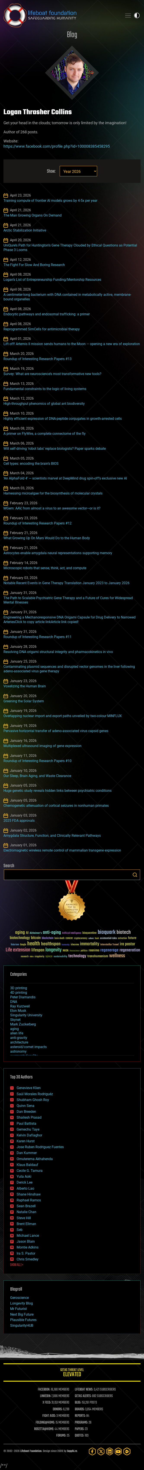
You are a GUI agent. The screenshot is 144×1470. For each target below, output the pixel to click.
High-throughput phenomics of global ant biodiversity (44, 404)
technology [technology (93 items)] (77, 956)
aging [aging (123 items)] (20, 932)
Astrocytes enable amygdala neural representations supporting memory (57, 553)
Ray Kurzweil (20, 1006)
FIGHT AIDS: (49, 1416)
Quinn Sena (25, 1106)
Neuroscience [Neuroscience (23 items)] (75, 951)
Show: (51, 171)
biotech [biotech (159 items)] (124, 932)
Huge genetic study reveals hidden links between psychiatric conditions (57, 791)
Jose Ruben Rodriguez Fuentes (40, 1147)
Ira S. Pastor (26, 1253)
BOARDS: (80, 1409)
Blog (72, 35)
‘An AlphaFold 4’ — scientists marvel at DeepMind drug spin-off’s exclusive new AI (65, 478)
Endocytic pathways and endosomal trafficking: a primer (46, 314)
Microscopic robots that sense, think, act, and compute (44, 568)
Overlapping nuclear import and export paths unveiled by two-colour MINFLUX (62, 716)
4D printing (18, 992)
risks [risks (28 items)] (32, 956)
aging (14, 1029)
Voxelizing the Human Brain (24, 686)
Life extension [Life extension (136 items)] (18, 950)
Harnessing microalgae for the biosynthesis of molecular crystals (52, 493)
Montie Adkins (27, 1247)
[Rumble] (126, 1451)
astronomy (18, 1051)
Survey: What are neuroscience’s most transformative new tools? (52, 374)
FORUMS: (61, 1436)
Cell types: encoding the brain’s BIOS (31, 463)
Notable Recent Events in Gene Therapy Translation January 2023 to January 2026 (66, 583)
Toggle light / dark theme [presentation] (137, 15)
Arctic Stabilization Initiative (24, 230)
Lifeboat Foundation (31, 1451)
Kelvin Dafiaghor (29, 1135)
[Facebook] (92, 1451)
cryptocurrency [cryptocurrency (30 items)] (80, 938)
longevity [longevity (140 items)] (53, 950)
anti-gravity (18, 1038)
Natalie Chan (26, 1212)
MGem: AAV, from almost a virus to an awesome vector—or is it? (52, 508)
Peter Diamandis (22, 997)
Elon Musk (18, 1011)
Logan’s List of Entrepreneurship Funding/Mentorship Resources (52, 280)
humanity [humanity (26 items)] (66, 945)
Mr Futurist (18, 1309)
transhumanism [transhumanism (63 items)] (97, 956)
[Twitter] (101, 1451)
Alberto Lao (25, 1188)
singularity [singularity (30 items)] (39, 956)
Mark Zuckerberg (23, 1024)
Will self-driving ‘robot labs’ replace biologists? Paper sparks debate (54, 448)
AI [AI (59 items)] (27, 933)
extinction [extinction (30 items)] (122, 938)
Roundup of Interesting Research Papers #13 (37, 359)
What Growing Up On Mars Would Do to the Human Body (46, 538)
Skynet (15, 1020)
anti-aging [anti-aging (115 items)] (52, 932)
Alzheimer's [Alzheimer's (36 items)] (36, 933)
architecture (19, 1042)
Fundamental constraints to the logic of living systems (44, 389)
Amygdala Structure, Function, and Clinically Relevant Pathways (52, 835)
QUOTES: (79, 1436)
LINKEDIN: (45, 1396)
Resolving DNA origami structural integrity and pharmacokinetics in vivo (58, 652)
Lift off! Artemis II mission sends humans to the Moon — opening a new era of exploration (71, 344)
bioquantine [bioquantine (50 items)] (89, 933)
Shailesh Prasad (29, 1117)
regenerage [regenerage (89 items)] (109, 950)
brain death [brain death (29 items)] (59, 938)
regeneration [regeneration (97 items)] (130, 950)
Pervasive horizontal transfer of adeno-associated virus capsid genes (55, 731)
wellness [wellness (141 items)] (117, 956)
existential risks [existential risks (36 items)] (108, 938)
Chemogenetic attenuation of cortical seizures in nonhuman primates (56, 806)
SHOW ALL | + (16, 1265)
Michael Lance (28, 1236)
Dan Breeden (26, 1112)
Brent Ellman (26, 1224)
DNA (13, 1002)
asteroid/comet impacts (28, 1047)
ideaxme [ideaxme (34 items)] (75, 944)
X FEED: (47, 1403)
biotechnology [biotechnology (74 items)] (20, 938)
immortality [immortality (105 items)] (89, 944)
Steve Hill (24, 1218)
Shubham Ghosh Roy (33, 1100)
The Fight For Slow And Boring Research (34, 265)
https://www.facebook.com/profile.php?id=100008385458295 (56, 146)
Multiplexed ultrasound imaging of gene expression (42, 746)
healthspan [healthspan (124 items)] (51, 944)
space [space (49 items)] (49, 956)
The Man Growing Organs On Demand (32, 215)
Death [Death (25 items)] (97, 938)
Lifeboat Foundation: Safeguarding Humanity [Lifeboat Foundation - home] (61, 15)
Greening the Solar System (23, 701)
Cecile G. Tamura (30, 1171)
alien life (16, 1033)
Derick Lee (24, 1182)
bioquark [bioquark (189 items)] (106, 932)
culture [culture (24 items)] (91, 938)
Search (135, 875)
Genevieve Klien (29, 1088)
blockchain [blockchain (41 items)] (47, 938)
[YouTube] (118, 1451)
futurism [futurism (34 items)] (15, 944)
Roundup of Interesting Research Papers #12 (37, 523)
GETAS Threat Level (72, 1373)
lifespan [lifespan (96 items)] (37, 950)
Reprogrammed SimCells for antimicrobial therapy (41, 329)
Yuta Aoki (24, 1176)
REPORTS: (80, 1416)
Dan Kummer (27, 1153)
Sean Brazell (26, 1206)
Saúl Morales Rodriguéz (35, 1094)
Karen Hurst (26, 1141)
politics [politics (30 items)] (84, 950)
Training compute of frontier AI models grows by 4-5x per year (50, 200)
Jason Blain (26, 1241)
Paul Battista (26, 1123)
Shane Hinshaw (29, 1194)
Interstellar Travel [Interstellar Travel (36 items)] (109, 944)
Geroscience (19, 1298)
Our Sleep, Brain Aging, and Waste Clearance (37, 776)
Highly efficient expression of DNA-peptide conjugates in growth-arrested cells (62, 419)
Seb (19, 1230)
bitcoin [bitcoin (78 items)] (36, 938)
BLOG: (78, 1403)
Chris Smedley (27, 1259)
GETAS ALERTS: (83, 1396)
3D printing (18, 988)
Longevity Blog (21, 1303)
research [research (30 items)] (25, 956)
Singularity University (26, 1015)
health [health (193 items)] (33, 944)
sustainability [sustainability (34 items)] (60, 956)
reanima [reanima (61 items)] (94, 950)
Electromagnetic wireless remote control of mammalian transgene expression (62, 850)
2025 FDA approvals (19, 821)
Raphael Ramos (29, 1200)
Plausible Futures (23, 1320)
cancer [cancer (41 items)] (69, 938)
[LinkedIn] (109, 1451)
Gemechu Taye (28, 1129)
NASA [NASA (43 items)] (66, 950)
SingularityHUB (21, 1325)
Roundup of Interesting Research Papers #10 (37, 761)
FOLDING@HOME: (45, 1422)
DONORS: (57, 1409)
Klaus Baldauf (27, 1165)
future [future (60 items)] (132, 938)
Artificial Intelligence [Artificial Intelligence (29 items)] (71, 933)
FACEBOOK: (44, 1389)
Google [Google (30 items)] (23, 944)
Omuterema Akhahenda (35, 1159)
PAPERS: (79, 1429)
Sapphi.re (72, 1451)
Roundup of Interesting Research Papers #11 (37, 637)
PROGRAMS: (81, 1422)
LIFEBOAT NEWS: (84, 1389)
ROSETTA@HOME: (44, 1429)
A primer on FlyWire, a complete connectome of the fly (44, 434)
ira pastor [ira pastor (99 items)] (127, 944)
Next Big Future (22, 1314)
